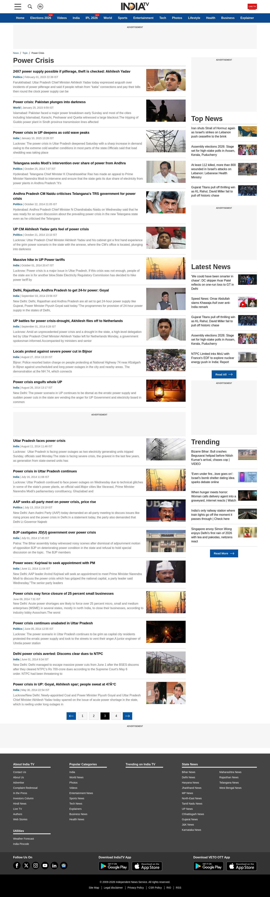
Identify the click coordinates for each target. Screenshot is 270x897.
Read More (224, 553)
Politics (17, 77)
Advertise (18, 782)
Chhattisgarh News (193, 814)
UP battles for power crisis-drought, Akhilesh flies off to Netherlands (68, 321)
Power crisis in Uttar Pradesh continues (45, 471)
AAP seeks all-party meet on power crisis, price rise (54, 502)
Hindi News (19, 803)
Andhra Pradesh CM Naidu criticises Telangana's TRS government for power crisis (74, 196)
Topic (25, 53)
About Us (18, 777)
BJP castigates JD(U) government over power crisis (54, 532)
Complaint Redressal (25, 787)
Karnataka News (191, 829)
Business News (78, 814)
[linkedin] (54, 865)
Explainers (75, 808)
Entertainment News (81, 793)
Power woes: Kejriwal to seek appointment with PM (54, 563)
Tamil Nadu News (192, 803)
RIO (168, 887)
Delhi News (188, 777)
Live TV (17, 808)
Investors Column (23, 798)
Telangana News (229, 782)
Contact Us (19, 772)
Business (228, 18)
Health (210, 18)
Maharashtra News (230, 772)
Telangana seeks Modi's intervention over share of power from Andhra (69, 163)
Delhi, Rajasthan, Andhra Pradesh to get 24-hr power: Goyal (61, 290)
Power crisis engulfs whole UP (37, 382)
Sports (123, 18)
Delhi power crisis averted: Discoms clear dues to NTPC (58, 654)
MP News (187, 793)
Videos (62, 18)
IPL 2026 (92, 18)
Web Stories (20, 819)
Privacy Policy (136, 887)
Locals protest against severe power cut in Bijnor (52, 351)
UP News (187, 808)
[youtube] (45, 865)
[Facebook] (17, 865)
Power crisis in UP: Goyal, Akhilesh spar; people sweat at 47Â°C (64, 684)
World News (76, 777)
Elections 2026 (40, 18)
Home (20, 18)
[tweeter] (26, 865)
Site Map (94, 887)
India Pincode (21, 843)
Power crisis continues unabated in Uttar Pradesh (53, 623)
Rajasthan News (228, 777)
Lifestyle (194, 18)
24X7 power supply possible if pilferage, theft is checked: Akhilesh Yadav (71, 71)
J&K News (188, 824)
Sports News (76, 798)
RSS (178, 887)
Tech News (75, 803)
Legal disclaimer (113, 887)
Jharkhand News (191, 787)
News (16, 53)
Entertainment (143, 18)
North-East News (192, 798)
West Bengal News (230, 787)
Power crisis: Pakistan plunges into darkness (49, 102)
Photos (177, 18)
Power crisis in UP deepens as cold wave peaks (51, 132)
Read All (224, 374)
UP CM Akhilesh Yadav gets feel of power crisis (51, 229)
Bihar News (188, 772)
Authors (17, 814)
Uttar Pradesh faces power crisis (39, 441)
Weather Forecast (23, 838)
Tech (162, 18)
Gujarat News (190, 819)
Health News (76, 819)
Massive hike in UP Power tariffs (39, 260)
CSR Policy (155, 887)
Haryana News (190, 782)
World (108, 18)
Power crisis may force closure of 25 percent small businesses (63, 593)
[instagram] (35, 865)
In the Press (20, 793)
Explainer (247, 18)
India (76, 18)
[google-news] (64, 865)
